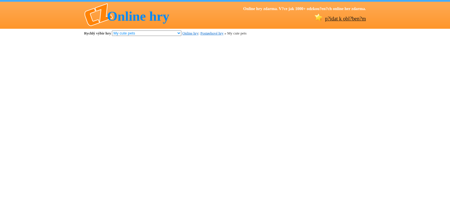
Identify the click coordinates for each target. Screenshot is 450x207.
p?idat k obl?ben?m (345, 19)
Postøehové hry (212, 33)
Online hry (138, 16)
